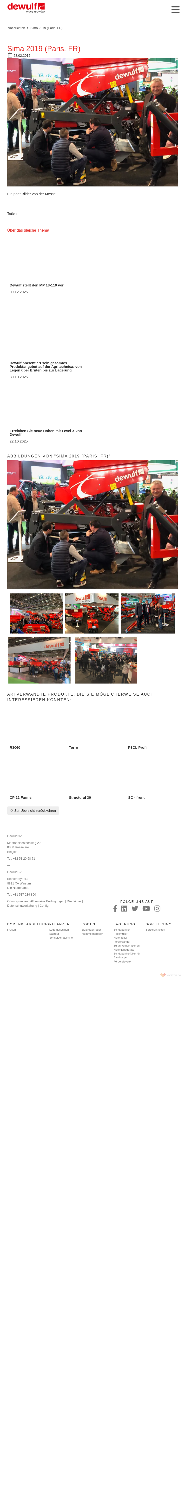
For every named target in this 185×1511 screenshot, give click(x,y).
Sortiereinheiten (155, 929)
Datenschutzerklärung (22, 905)
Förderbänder (121, 941)
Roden (88, 924)
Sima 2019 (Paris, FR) (46, 28)
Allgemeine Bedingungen (47, 901)
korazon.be (174, 975)
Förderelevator (122, 961)
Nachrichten (16, 28)
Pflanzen (59, 924)
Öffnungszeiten (17, 901)
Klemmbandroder (92, 933)
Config (44, 905)
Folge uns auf (136, 902)
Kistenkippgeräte (123, 949)
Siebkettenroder (91, 929)
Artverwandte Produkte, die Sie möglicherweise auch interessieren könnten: (80, 697)
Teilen (12, 213)
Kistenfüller (120, 937)
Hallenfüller (120, 933)
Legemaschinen (59, 929)
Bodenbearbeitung (28, 924)
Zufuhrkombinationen (126, 945)
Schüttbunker (121, 929)
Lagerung (124, 924)
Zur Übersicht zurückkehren (35, 811)
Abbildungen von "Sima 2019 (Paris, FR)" (59, 456)
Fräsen (11, 929)
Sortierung (159, 924)
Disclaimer (74, 901)
